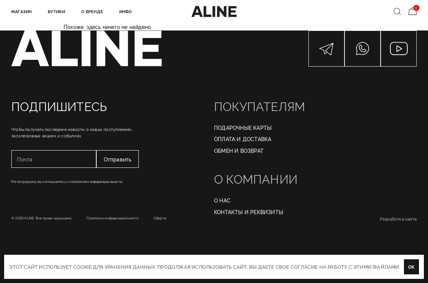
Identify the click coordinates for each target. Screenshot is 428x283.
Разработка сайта (398, 219)
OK (411, 266)
